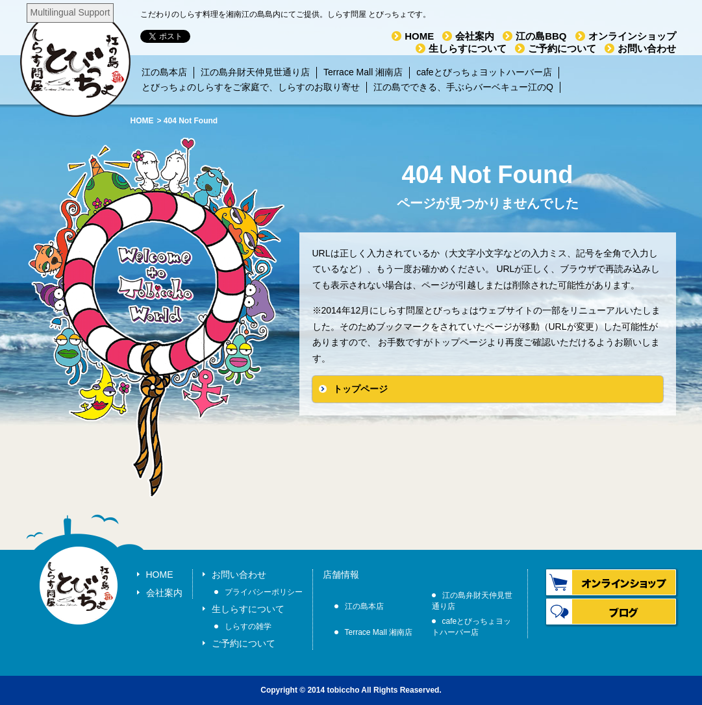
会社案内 (474, 36)
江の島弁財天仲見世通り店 (255, 72)
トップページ (360, 389)
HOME (419, 36)
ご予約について (562, 48)
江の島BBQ (541, 36)
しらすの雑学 (248, 626)
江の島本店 (164, 72)
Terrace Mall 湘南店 (363, 72)
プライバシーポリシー (264, 592)
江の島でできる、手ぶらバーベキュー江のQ (463, 87)
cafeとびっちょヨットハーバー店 (483, 72)
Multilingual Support (70, 12)
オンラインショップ (632, 36)
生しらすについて (468, 48)
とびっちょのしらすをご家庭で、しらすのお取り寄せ (251, 87)
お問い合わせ (647, 48)
